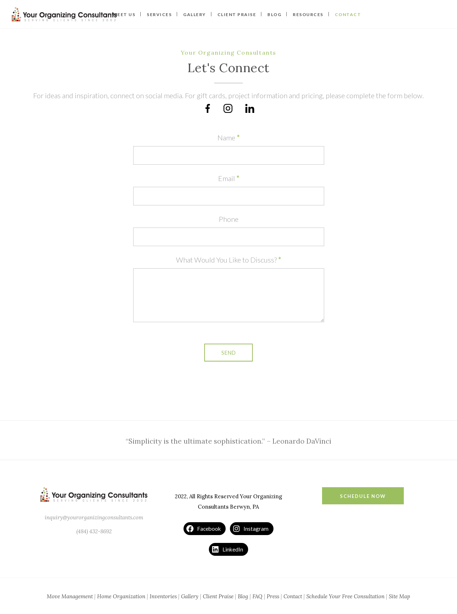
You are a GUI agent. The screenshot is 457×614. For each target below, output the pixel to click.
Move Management (70, 596)
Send (228, 352)
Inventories (163, 596)
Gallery (190, 596)
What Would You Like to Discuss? (228, 259)
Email (228, 178)
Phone (228, 219)
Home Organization (121, 596)
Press (273, 596)
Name (228, 137)
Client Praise (218, 596)
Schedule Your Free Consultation (345, 596)
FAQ (257, 596)
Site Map (399, 596)
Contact (292, 596)
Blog (243, 596)
